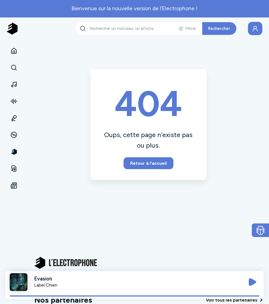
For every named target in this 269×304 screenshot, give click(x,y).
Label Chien (45, 285)
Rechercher (219, 28)
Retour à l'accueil (148, 163)
